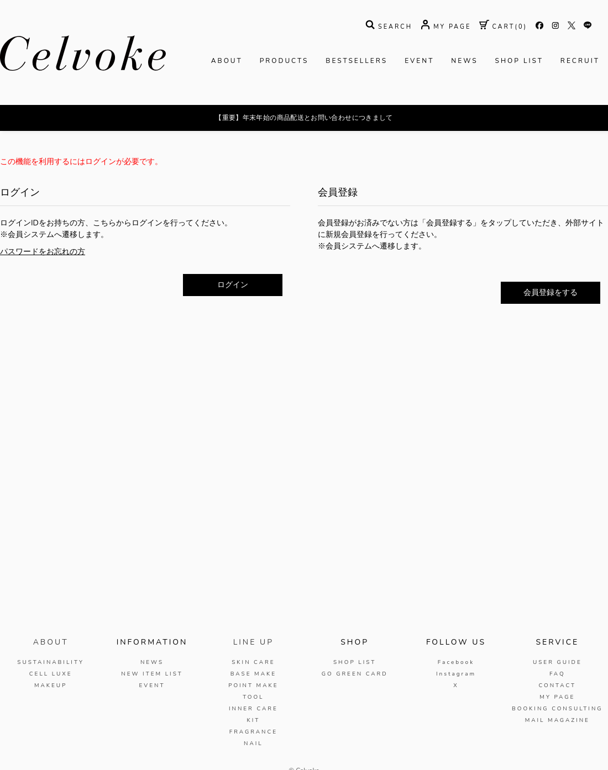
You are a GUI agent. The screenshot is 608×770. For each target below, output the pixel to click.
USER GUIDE (557, 662)
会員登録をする (550, 292)
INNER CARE (253, 709)
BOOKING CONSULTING (557, 709)
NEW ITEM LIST (151, 674)
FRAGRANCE (253, 732)
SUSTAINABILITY (50, 662)
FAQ (557, 674)
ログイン (232, 284)
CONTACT (557, 685)
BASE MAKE (253, 674)
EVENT (419, 60)
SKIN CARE (253, 662)
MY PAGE (557, 697)
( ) (503, 26)
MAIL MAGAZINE (557, 720)
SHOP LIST (519, 60)
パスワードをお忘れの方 (42, 251)
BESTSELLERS (356, 60)
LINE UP (253, 642)
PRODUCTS (284, 60)
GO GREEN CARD (355, 674)
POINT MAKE (253, 685)
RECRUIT (580, 60)
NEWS (464, 60)
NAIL (253, 743)
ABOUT (227, 60)
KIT (253, 720)
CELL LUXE (50, 674)
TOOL (253, 697)
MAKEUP (50, 685)
